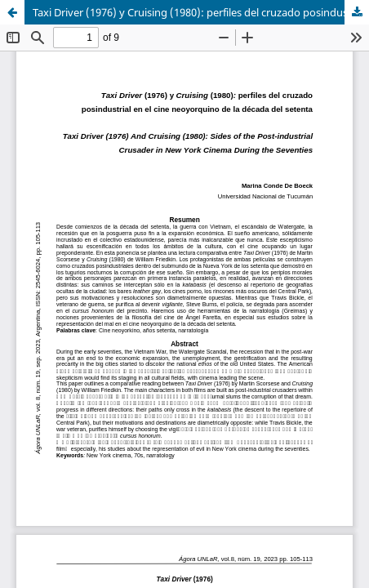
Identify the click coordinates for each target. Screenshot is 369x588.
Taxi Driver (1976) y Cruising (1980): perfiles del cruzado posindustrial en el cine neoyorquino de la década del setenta (201, 12)
